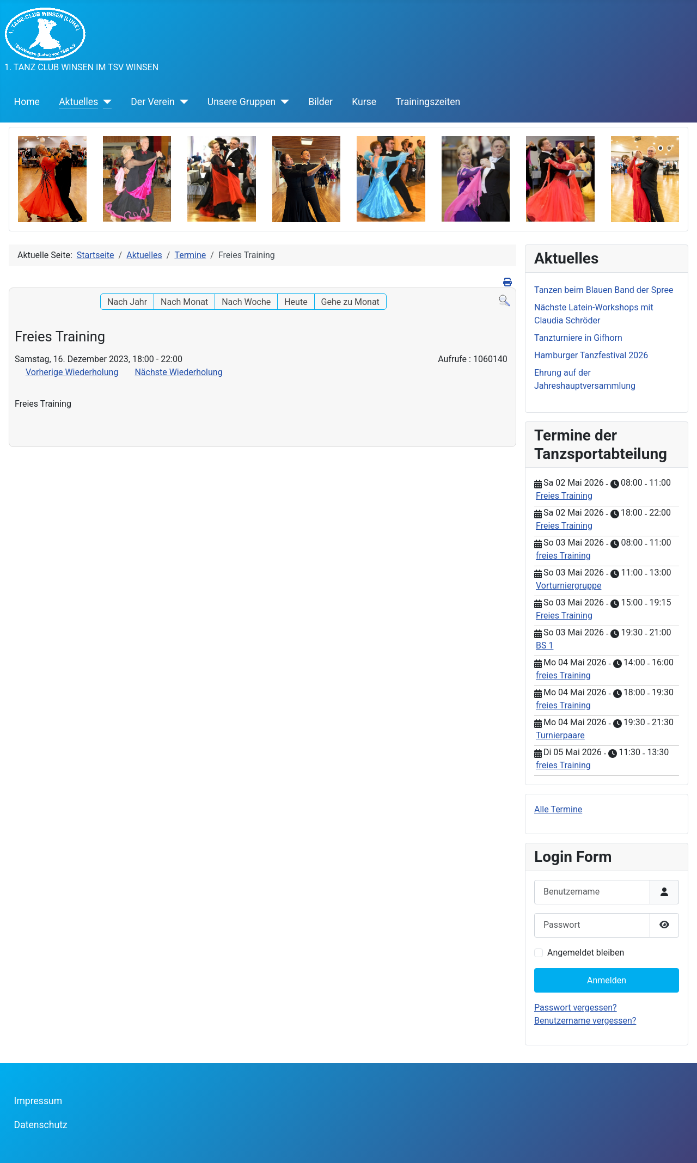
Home (27, 101)
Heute (295, 302)
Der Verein (152, 101)
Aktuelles (78, 101)
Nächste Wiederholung (178, 372)
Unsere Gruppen (241, 101)
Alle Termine (558, 809)
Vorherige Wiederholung (72, 372)
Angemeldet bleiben (585, 952)
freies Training (563, 555)
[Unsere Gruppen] (282, 102)
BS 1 (544, 645)
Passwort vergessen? (575, 1007)
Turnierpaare (560, 735)
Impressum (38, 1100)
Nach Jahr (127, 302)
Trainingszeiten (427, 101)
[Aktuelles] (105, 102)
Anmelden (606, 980)
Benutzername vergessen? (585, 1020)
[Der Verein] (181, 102)
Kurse (364, 101)
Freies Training (564, 496)
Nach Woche (246, 302)
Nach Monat (184, 302)
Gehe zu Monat (350, 302)
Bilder (320, 101)
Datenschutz (41, 1124)
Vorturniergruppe (568, 585)
